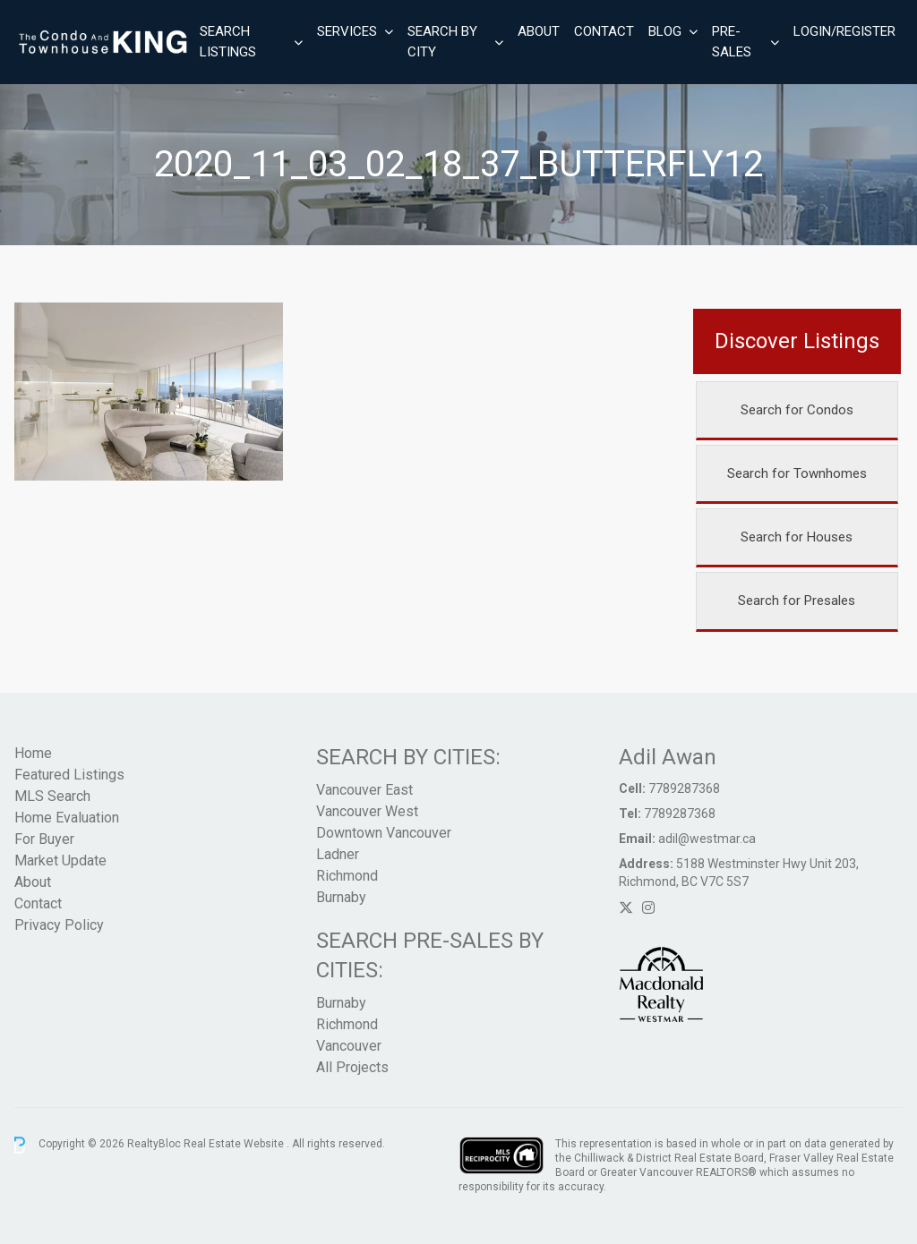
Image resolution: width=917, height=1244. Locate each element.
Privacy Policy (59, 924)
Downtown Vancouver (383, 832)
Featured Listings (69, 774)
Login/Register (844, 31)
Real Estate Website (235, 1144)
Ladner (337, 854)
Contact (604, 31)
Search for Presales (796, 600)
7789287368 (684, 788)
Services (347, 31)
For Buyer (44, 839)
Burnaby (341, 897)
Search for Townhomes (797, 473)
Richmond (347, 875)
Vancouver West (367, 811)
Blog (664, 31)
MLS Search (52, 796)
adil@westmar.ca (707, 838)
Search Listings (228, 41)
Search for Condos (797, 410)
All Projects (352, 1067)
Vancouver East (364, 789)
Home (33, 753)
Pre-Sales (731, 41)
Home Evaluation (66, 817)
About (539, 31)
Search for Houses (797, 537)
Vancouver (348, 1045)
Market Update (60, 860)
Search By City (442, 41)
